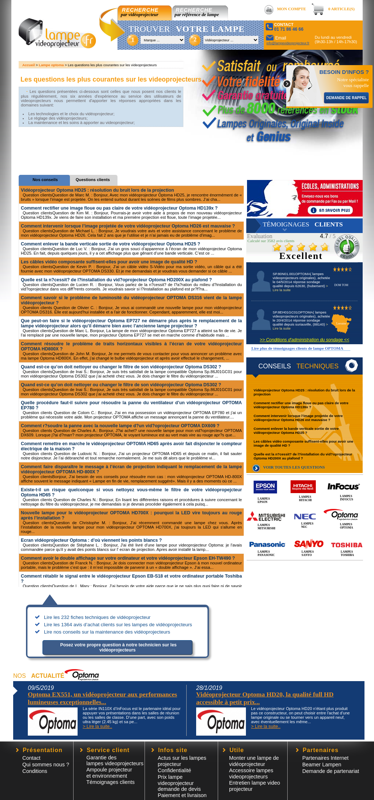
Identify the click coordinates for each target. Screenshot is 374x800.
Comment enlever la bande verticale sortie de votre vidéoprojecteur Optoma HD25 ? (296, 431)
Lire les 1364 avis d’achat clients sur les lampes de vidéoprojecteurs (118, 624)
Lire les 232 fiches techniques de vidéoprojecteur (97, 617)
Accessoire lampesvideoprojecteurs (251, 773)
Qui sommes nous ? (45, 764)
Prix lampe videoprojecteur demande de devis (179, 783)
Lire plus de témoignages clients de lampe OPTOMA (297, 348)
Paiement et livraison (182, 795)
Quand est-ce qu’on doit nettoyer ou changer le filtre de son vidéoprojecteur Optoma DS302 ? (121, 366)
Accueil (28, 65)
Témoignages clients (110, 782)
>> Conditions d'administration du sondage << (304, 339)
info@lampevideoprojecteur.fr (287, 43)
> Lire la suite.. (97, 726)
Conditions (34, 771)
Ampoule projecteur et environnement (109, 773)
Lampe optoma (51, 65)
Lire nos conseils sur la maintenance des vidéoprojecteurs (107, 632)
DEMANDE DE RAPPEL (346, 98)
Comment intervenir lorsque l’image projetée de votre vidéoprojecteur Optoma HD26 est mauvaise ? (298, 418)
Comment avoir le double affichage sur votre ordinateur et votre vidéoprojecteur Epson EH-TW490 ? (128, 558)
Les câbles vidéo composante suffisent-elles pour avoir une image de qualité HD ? (109, 261)
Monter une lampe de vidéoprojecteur (254, 761)
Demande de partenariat (330, 771)
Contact (31, 758)
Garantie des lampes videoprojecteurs (114, 760)
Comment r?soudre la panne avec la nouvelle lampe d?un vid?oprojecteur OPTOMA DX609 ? (120, 425)
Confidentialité (174, 770)
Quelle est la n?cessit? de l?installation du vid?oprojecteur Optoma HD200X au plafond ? (303, 456)
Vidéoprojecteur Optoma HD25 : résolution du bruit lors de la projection (97, 190)
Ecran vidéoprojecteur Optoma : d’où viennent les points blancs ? (91, 540)
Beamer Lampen (321, 764)
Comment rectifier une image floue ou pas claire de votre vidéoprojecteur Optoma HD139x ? (301, 405)
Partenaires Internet (325, 758)
